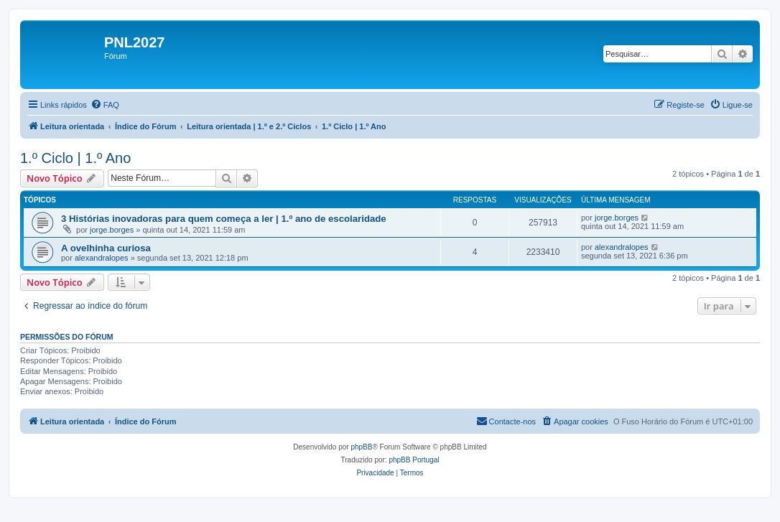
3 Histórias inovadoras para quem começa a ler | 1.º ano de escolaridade (223, 218)
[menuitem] (104, 104)
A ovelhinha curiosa (106, 248)
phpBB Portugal (414, 460)
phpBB (361, 447)
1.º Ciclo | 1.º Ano (75, 158)
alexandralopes (102, 257)
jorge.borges (112, 229)
